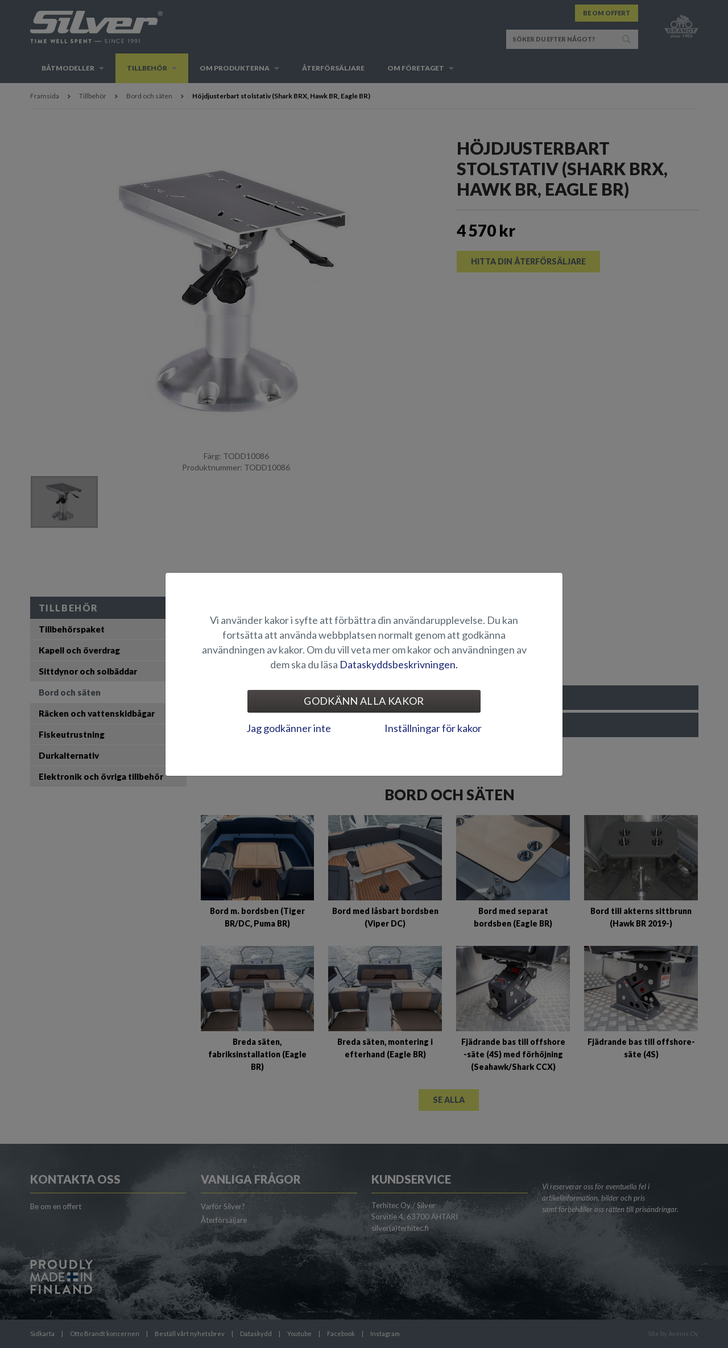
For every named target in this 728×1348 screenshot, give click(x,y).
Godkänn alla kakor (364, 700)
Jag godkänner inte (288, 728)
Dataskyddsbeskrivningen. (399, 664)
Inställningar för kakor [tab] (433, 728)
